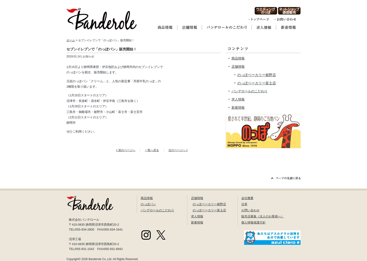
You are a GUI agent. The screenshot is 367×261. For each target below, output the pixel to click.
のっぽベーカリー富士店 (256, 83)
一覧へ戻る (152, 150)
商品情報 (238, 58)
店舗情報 (238, 66)
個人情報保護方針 (253, 222)
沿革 (244, 204)
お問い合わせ (250, 210)
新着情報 (238, 107)
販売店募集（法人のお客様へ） (262, 216)
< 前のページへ (125, 150)
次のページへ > (178, 150)
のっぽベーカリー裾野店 (256, 75)
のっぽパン (148, 204)
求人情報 (238, 99)
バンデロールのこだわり (249, 91)
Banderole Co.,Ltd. (100, 259)
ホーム (70, 40)
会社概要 (247, 198)
